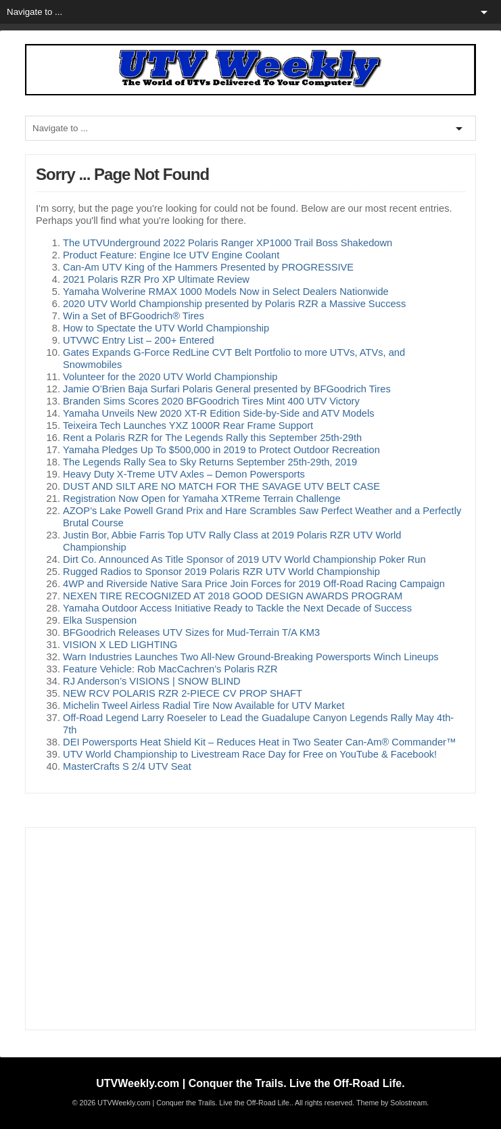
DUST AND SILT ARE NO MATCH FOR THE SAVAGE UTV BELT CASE (221, 486)
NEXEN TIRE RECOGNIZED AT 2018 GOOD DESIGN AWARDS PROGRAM (232, 596)
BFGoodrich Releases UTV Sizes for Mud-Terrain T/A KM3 (191, 632)
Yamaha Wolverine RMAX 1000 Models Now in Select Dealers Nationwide (226, 291)
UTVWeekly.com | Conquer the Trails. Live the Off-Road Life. (250, 1083)
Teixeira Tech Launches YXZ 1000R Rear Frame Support (188, 425)
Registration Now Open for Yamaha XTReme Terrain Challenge (202, 498)
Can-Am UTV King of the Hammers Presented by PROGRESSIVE (208, 267)
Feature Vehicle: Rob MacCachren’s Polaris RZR (170, 669)
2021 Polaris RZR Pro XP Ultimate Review (156, 279)
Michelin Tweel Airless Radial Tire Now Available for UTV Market (204, 705)
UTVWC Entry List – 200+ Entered (138, 340)
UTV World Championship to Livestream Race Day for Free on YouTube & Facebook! (250, 754)
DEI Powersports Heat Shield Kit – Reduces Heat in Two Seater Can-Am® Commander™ (259, 742)
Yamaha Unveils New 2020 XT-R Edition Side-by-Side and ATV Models (219, 413)
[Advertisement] (250, 928)
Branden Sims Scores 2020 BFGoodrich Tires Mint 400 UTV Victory (211, 401)
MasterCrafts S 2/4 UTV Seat (127, 766)
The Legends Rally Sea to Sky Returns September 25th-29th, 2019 (210, 462)
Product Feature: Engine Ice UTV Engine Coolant (171, 255)
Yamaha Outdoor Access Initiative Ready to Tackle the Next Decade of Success (237, 608)
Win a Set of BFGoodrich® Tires (133, 315)
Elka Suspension (100, 620)
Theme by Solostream (391, 1103)
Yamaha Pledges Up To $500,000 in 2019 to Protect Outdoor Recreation (221, 449)
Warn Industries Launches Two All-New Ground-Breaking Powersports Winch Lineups (251, 656)
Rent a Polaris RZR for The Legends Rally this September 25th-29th (212, 437)
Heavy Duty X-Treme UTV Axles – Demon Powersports (184, 474)
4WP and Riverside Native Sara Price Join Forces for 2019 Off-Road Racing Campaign (254, 583)
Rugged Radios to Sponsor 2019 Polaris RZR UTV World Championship (221, 571)
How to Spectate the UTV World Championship (166, 328)
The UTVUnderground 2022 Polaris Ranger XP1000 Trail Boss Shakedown (227, 242)
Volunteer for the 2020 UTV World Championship (170, 376)
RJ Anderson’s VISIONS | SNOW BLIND (152, 681)
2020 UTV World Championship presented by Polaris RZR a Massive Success (234, 303)
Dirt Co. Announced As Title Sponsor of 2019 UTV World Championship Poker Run (244, 559)
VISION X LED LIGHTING (120, 644)
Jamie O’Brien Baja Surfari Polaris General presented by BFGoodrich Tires (227, 389)
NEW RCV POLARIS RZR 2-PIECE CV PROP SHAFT (182, 693)
